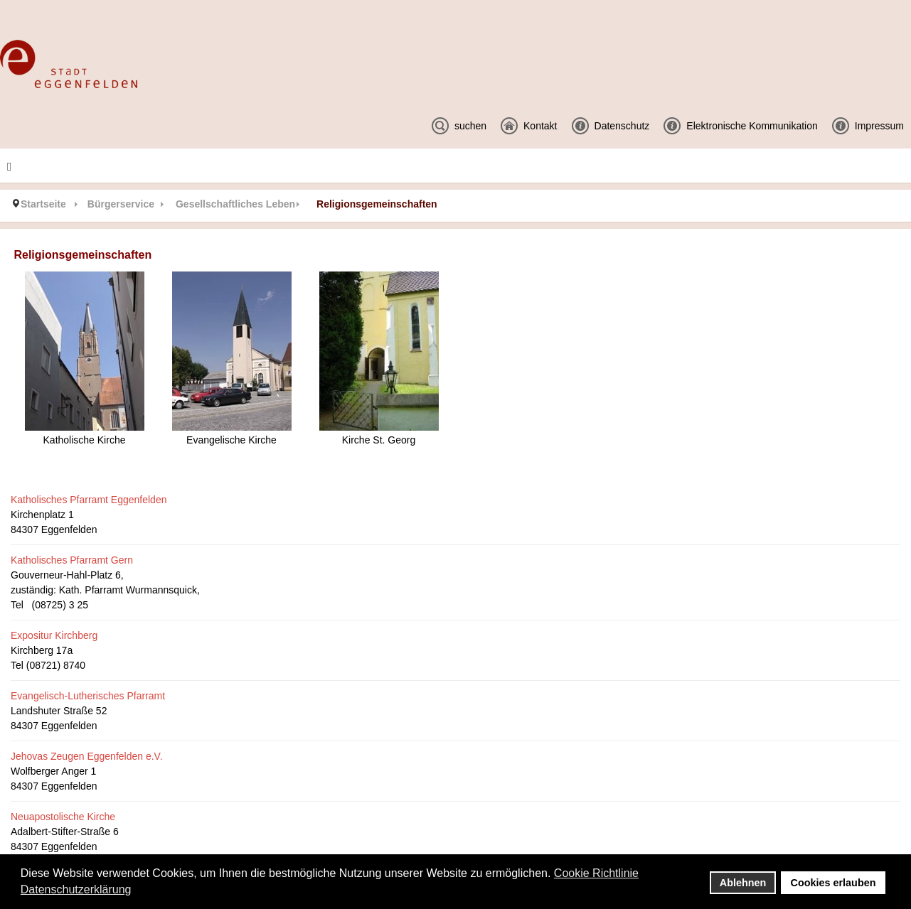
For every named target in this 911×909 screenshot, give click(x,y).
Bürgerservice (120, 204)
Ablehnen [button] (743, 882)
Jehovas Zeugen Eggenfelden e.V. (87, 756)
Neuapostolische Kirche (63, 816)
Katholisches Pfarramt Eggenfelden (88, 499)
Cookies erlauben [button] (833, 882)
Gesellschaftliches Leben (235, 204)
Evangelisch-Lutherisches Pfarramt (88, 695)
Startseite (43, 204)
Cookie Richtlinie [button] (596, 873)
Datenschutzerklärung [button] (76, 889)
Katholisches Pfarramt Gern (72, 560)
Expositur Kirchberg (54, 635)
